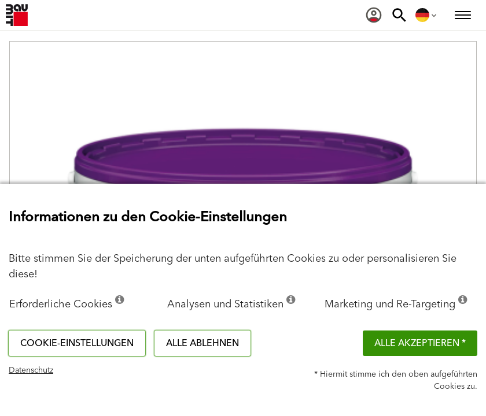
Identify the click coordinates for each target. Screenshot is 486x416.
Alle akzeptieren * (420, 343)
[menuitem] (374, 15)
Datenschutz (31, 370)
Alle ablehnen (202, 343)
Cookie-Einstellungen (77, 343)
